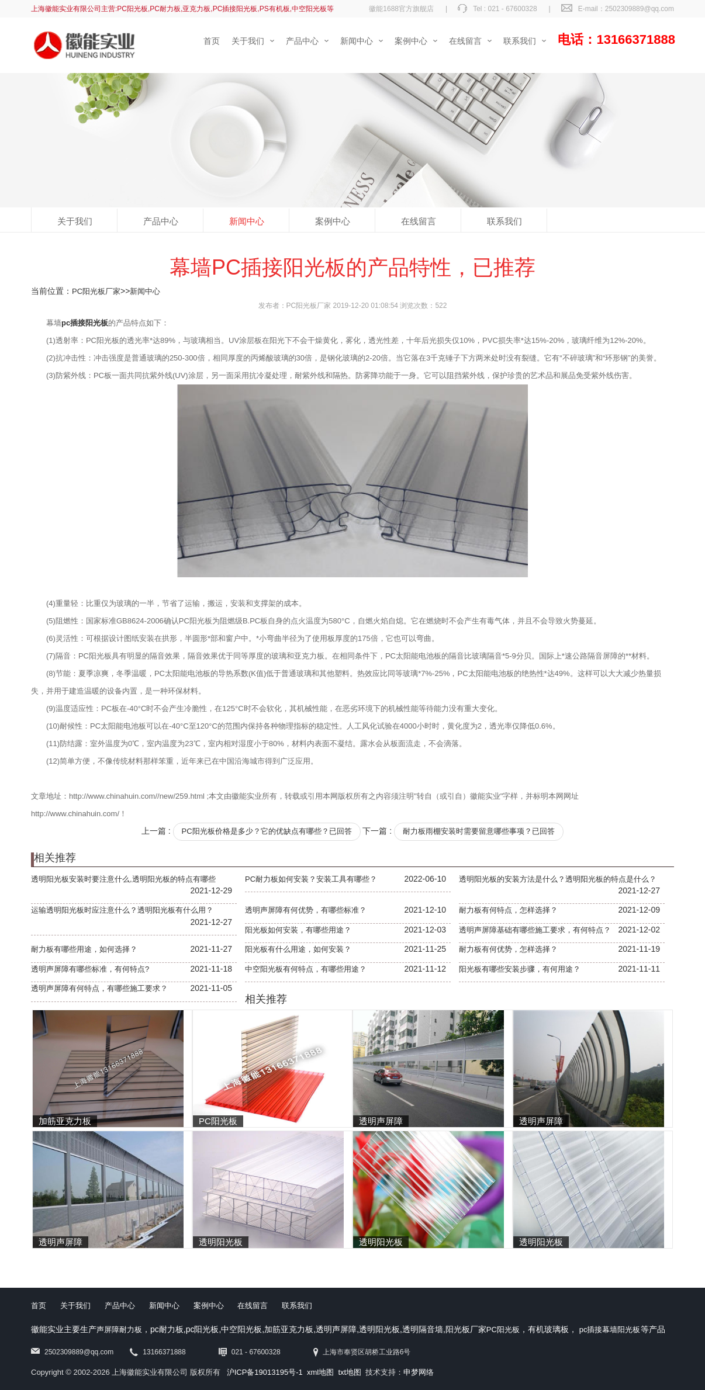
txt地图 (349, 1372)
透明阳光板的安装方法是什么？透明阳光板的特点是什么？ (557, 879)
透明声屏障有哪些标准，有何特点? (90, 969)
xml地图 (320, 1372)
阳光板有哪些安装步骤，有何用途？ (519, 969)
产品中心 (160, 221)
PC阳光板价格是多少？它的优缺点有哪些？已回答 (267, 831)
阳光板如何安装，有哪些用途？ (298, 929)
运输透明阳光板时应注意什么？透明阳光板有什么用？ (122, 910)
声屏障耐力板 (119, 1329)
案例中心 (332, 221)
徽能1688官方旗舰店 (401, 9)
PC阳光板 (503, 1329)
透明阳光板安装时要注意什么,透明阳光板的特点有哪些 (123, 879)
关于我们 (74, 221)
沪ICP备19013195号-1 (265, 1372)
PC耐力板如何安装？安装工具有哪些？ (311, 879)
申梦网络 (418, 1372)
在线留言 (418, 221)
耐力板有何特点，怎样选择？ (508, 910)
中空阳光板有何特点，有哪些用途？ (306, 969)
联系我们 (504, 221)
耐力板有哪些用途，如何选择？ (84, 949)
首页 (38, 1305)
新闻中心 (246, 221)
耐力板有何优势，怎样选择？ (508, 949)
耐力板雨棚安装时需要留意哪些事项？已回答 (479, 831)
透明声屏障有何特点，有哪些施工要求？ (99, 988)
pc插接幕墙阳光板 (610, 1329)
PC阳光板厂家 (96, 291)
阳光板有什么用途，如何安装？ (298, 949)
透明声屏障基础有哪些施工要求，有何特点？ (535, 929)
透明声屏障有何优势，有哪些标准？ (306, 910)
